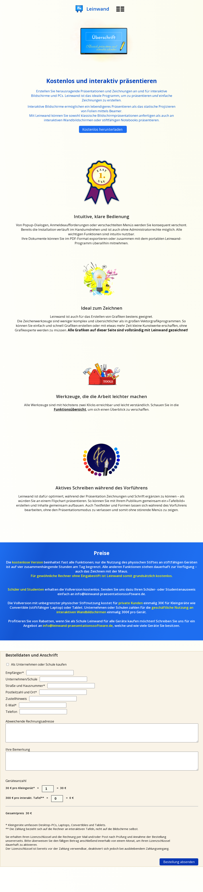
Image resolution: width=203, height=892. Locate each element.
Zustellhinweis (16, 699)
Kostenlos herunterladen (102, 129)
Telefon (11, 712)
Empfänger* (15, 673)
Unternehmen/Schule (21, 679)
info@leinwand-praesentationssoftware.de (78, 625)
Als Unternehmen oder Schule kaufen (39, 664)
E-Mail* (11, 705)
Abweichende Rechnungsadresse (30, 721)
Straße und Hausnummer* (25, 686)
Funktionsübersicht (70, 409)
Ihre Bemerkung (18, 753)
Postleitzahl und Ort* (21, 692)
